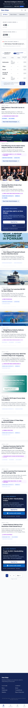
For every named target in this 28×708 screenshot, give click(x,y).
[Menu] (25, 10)
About (16, 688)
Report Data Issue (19, 692)
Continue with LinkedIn (14, 513)
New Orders (13, 14)
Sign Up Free (14, 222)
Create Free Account (10, 389)
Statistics (4, 692)
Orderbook (4, 690)
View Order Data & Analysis (11, 121)
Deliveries (22, 14)
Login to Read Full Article (8, 266)
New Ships (5, 10)
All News (5, 14)
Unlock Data (22, 83)
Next (19, 575)
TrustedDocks (8, 6)
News (3, 688)
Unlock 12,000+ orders (20, 53)
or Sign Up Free (20, 266)
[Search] (22, 10)
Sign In (14, 225)
